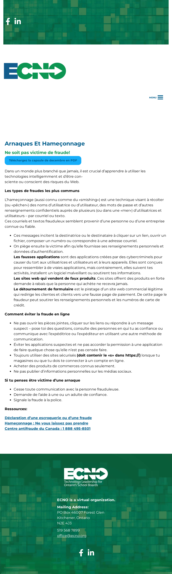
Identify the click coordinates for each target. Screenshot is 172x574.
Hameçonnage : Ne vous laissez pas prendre (46, 423)
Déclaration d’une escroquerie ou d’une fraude (48, 418)
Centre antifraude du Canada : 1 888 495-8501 (47, 428)
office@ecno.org (71, 536)
